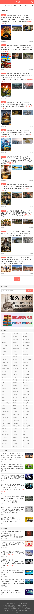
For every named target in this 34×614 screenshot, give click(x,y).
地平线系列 (26, 403)
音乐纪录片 (26, 357)
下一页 (17, 279)
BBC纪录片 (15, 334)
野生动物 (25, 365)
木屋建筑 (15, 440)
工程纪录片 (5, 420)
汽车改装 (4, 388)
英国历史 (25, 414)
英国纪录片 (15, 339)
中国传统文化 (16, 420)
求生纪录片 (5, 406)
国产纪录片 (26, 339)
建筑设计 (4, 365)
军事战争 (26, 5)
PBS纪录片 (15, 345)
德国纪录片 (15, 357)
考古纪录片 (5, 354)
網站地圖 (25, 603)
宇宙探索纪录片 (6, 423)
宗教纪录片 (26, 377)
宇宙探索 (25, 362)
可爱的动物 (15, 394)
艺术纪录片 (15, 365)
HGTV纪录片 (26, 417)
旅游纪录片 (15, 437)
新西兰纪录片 (5, 434)
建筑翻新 (15, 400)
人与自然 (15, 434)
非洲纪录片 (15, 388)
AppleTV (15, 411)
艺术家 (14, 408)
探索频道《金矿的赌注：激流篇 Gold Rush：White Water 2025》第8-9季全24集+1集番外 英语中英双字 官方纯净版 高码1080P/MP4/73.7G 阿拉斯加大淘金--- (17, 77)
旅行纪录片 (15, 368)
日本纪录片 (5, 380)
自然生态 (15, 359)
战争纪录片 (15, 380)
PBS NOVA (15, 423)
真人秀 (3, 385)
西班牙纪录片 (5, 411)
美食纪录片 (15, 342)
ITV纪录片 (15, 406)
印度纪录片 (26, 400)
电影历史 (25, 423)
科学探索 (7, 5)
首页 (2, 5)
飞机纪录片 (26, 406)
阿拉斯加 (4, 414)
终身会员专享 (26, 342)
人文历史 (19, 5)
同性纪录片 (26, 380)
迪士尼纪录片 (5, 371)
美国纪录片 (5, 334)
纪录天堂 (17, 2)
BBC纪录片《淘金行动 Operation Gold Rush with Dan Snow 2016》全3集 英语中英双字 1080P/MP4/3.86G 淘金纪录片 (16, 233)
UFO (3, 382)
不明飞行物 (5, 417)
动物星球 (4, 429)
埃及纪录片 (5, 437)
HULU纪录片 (26, 382)
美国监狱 (15, 446)
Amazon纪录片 (5, 403)
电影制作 (25, 368)
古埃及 (3, 426)
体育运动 (25, 351)
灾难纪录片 (26, 374)
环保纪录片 (26, 437)
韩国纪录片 (26, 440)
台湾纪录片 (26, 391)
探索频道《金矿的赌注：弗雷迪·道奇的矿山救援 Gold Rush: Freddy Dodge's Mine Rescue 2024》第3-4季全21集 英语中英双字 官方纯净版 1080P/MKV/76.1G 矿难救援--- (16, 19)
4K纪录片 (4, 345)
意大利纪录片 (16, 414)
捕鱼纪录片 (26, 443)
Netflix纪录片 (26, 336)
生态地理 (13, 5)
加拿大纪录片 (16, 348)
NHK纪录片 (26, 345)
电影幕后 (15, 362)
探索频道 (4, 336)
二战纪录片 (5, 362)
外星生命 (15, 385)
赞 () (31, 41)
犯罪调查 (4, 342)
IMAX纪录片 (16, 397)
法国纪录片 (5, 351)
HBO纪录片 (5, 359)
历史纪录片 (5, 400)
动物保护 (25, 385)
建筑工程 (25, 354)
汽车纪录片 (26, 371)
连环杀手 (4, 440)
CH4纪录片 (15, 354)
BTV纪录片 (26, 397)
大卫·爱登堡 (26, 411)
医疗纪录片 (5, 374)
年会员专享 (5, 339)
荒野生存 (15, 403)
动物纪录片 (5, 348)
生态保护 (4, 377)
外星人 (3, 394)
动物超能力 (26, 429)
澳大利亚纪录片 (6, 357)
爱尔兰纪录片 (26, 426)
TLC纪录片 (15, 443)
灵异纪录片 (26, 394)
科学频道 (4, 408)
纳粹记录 (15, 382)
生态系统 (25, 420)
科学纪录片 (15, 429)
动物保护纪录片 (16, 426)
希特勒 (14, 377)
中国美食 (15, 351)
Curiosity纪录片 (27, 359)
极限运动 (4, 443)
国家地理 (15, 336)
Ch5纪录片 (15, 374)
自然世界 (25, 408)
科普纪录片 (15, 391)
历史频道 (25, 348)
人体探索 (4, 397)
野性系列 (25, 434)
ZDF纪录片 (26, 431)
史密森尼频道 (5, 368)
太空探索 (4, 431)
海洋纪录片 (26, 388)
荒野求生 (15, 371)
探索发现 (15, 431)
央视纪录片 (26, 334)
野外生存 (25, 446)
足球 (3, 391)
